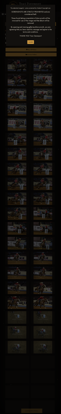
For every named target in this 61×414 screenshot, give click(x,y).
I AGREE (30, 42)
